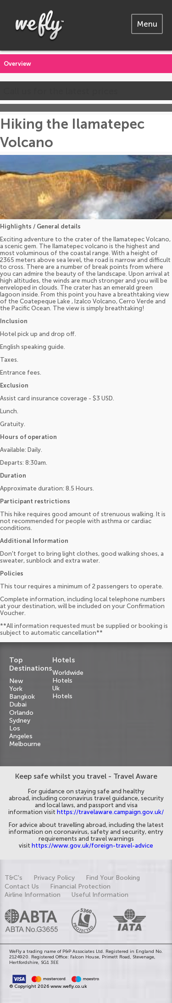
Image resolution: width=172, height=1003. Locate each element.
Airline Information (33, 895)
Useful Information (100, 895)
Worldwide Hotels (67, 676)
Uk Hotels (62, 692)
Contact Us (22, 886)
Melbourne (25, 744)
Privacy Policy (54, 878)
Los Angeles (21, 732)
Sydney (19, 720)
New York (16, 685)
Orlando (21, 713)
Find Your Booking (113, 878)
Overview (17, 63)
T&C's (13, 878)
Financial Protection (80, 886)
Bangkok (22, 697)
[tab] (147, 24)
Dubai (18, 704)
